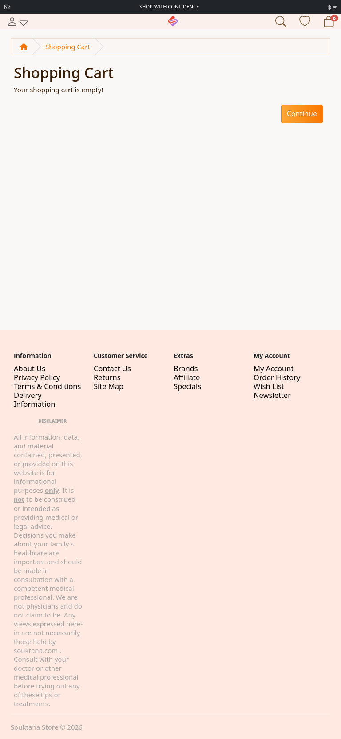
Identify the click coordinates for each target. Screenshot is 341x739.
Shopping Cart (67, 46)
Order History (277, 377)
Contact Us (112, 368)
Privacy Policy (37, 377)
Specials (187, 386)
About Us (29, 368)
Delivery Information (34, 399)
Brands (186, 368)
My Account (273, 368)
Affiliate (187, 377)
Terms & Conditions (47, 386)
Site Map (108, 386)
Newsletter (272, 395)
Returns (107, 377)
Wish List (269, 386)
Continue (302, 113)
